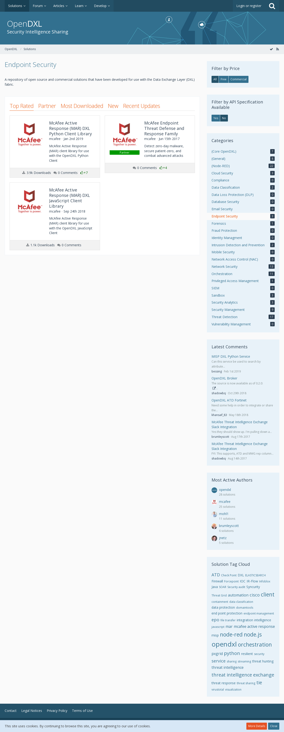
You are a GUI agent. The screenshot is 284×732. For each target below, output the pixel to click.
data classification (241, 602)
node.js (253, 634)
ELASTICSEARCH (255, 575)
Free (223, 79)
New (113, 106)
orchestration (255, 644)
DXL (241, 575)
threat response (224, 683)
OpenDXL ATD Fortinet (229, 400)
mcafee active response (254, 626)
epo (215, 619)
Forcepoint (231, 581)
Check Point (229, 575)
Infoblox (264, 581)
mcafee (224, 501)
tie (259, 682)
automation (238, 595)
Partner (47, 106)
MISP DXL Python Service (231, 356)
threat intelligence (228, 667)
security (259, 654)
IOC (242, 581)
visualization (233, 690)
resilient (247, 653)
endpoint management (259, 613)
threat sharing (246, 683)
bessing (217, 371)
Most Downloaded (82, 106)
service (219, 661)
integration (245, 620)
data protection (223, 607)
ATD (216, 575)
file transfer (228, 620)
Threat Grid (219, 595)
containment (220, 602)
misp (215, 635)
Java (215, 587)
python (232, 653)
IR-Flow (252, 581)
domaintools (244, 608)
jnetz (222, 538)
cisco (255, 595)
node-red (231, 634)
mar (229, 626)
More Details (256, 726)
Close (273, 726)
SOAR (222, 587)
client (267, 594)
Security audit (236, 587)
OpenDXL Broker (224, 378)
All (215, 79)
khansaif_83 (219, 415)
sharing (232, 661)
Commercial (238, 79)
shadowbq (219, 393)
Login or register (248, 6)
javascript (218, 627)
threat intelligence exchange (243, 675)
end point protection (227, 613)
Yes (215, 118)
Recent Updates (141, 106)
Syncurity (253, 587)
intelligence (262, 620)
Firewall (217, 581)
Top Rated (22, 106)
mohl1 (224, 513)
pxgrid (217, 653)
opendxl (225, 489)
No (224, 118)
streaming (244, 661)
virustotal (218, 690)
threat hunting (262, 661)
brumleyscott (220, 437)
